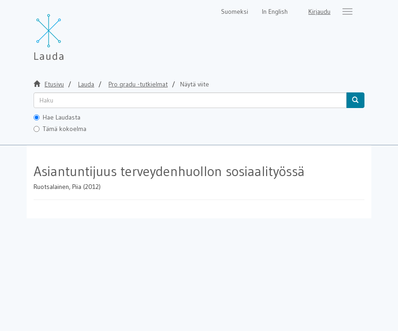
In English (275, 11)
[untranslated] (190, 100)
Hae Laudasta (57, 117)
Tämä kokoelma (60, 129)
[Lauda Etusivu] (68, 32)
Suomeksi (234, 11)
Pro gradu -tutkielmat (138, 84)
